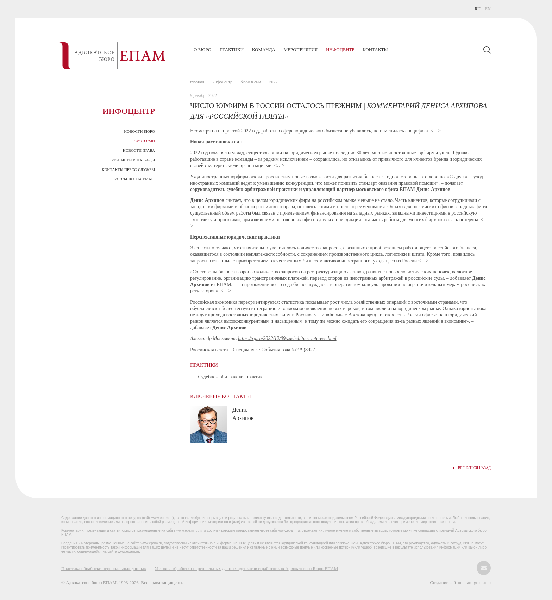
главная (197, 82)
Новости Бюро (139, 131)
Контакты (375, 49)
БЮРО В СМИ (250, 82)
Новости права (139, 150)
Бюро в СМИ (142, 141)
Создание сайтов (446, 582)
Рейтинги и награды (133, 160)
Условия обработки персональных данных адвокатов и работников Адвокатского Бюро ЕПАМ (246, 568)
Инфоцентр (340, 49)
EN (488, 8)
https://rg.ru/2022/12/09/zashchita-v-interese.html (287, 338)
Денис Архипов (242, 414)
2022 (273, 82)
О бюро (202, 49)
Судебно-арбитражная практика (231, 376)
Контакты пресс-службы (128, 169)
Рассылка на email (134, 179)
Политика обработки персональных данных (103, 568)
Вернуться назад (474, 468)
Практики (232, 49)
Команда (263, 49)
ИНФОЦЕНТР (222, 82)
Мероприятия (300, 49)
